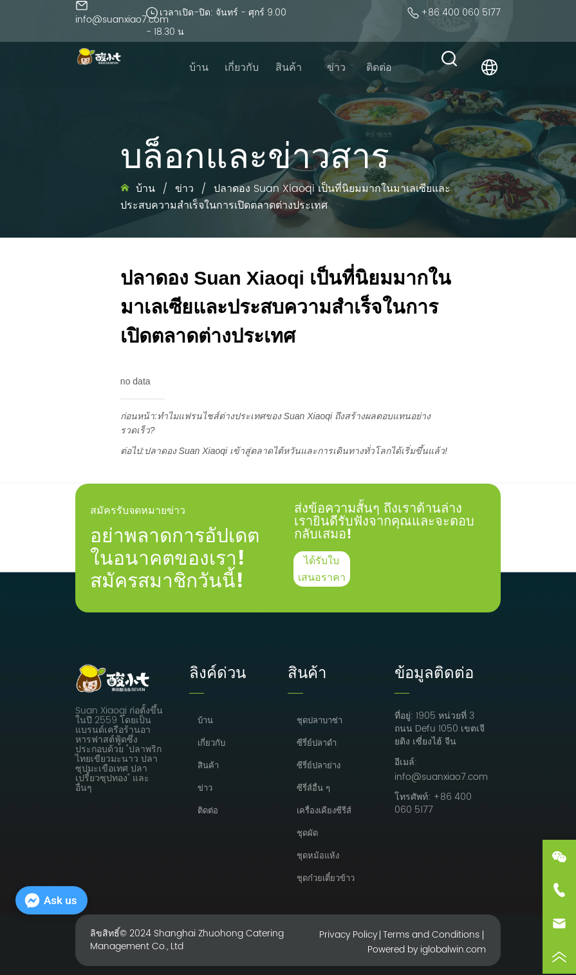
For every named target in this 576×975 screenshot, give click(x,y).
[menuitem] (289, 67)
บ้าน (145, 188)
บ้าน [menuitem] (199, 67)
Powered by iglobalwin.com (426, 949)
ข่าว (184, 188)
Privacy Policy (348, 934)
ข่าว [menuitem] (336, 67)
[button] (289, 68)
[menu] (289, 67)
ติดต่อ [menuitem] (379, 67)
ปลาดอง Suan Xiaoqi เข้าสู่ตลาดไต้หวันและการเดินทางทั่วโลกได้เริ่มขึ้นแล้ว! (295, 451)
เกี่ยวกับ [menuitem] (242, 67)
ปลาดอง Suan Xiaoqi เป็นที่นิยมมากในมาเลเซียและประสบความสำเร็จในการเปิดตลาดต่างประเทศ (285, 197)
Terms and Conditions (431, 934)
